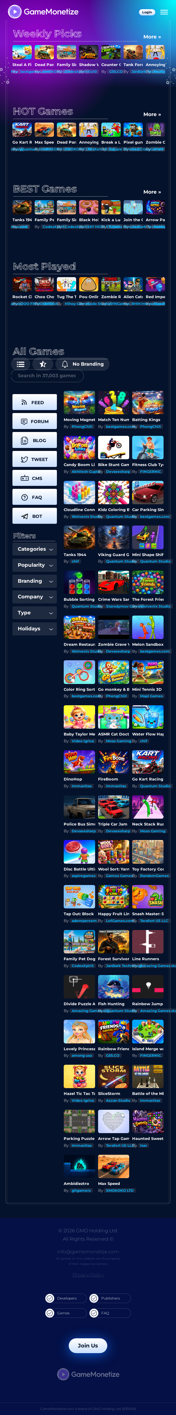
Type (35, 613)
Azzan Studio (118, 1100)
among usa (82, 1055)
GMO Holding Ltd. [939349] (114, 1409)
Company (35, 597)
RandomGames (154, 875)
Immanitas (82, 786)
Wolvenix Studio (87, 516)
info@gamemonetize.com (88, 1252)
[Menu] (164, 12)
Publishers (104, 1298)
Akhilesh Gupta (86, 471)
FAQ (99, 1313)
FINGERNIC (150, 471)
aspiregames (83, 875)
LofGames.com (120, 920)
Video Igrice (83, 741)
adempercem (84, 920)
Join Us (88, 1345)
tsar (143, 1145)
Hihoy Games (77, 303)
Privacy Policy (88, 1275)
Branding (35, 581)
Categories (35, 549)
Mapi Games (151, 696)
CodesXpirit (76, 71)
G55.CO (116, 71)
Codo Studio (98, 303)
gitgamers (81, 1190)
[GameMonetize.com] (43, 12)
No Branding (82, 364)
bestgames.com (121, 426)
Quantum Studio (121, 516)
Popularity (35, 565)
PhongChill (82, 426)
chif (24, 226)
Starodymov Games (124, 606)
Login (147, 12)
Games (57, 1313)
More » (152, 37)
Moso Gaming (118, 741)
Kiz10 (92, 71)
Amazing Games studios (94, 1010)
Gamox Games (119, 875)
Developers (61, 1298)
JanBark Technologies (126, 965)
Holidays (35, 629)
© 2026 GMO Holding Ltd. (88, 1230)
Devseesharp (118, 471)
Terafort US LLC (154, 920)
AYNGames (119, 303)
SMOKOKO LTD (120, 1190)
